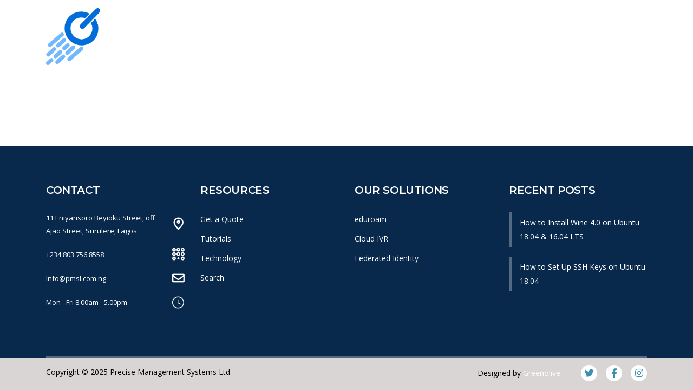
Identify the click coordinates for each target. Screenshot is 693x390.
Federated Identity (387, 258)
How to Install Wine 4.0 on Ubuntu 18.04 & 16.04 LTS (579, 229)
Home (117, 86)
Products (347, 86)
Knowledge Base (480, 86)
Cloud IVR (371, 238)
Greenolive (541, 373)
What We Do (272, 86)
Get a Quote (222, 219)
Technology (220, 258)
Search (212, 277)
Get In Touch (570, 86)
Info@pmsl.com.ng (76, 278)
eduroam (371, 219)
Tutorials (215, 238)
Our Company (188, 86)
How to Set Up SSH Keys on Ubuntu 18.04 (582, 274)
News (405, 86)
